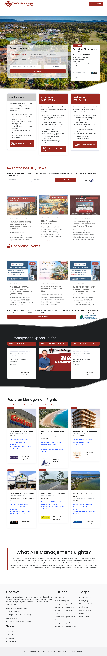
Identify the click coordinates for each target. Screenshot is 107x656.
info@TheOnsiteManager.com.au (19, 621)
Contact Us (83, 613)
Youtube (10, 632)
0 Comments (23, 208)
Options (53, 67)
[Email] (41, 180)
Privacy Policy (84, 617)
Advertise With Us (85, 610)
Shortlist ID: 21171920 (25, 373)
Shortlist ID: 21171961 (88, 453)
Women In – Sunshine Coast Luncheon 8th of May (51, 278)
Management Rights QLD (63, 604)
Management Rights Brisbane (65, 607)
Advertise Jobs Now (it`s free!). (52, 344)
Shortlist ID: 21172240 (25, 458)
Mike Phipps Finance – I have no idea (51, 211)
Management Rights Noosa (64, 623)
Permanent (17, 405)
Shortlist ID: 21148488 (25, 523)
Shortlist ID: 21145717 (57, 461)
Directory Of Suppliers (80, 12)
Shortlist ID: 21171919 (88, 373)
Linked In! (10, 635)
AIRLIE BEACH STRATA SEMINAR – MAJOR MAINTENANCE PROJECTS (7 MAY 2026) (21, 279)
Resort (26, 405)
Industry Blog (97, 12)
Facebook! (10, 638)
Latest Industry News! (27, 168)
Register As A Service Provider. (84, 344)
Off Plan (45, 405)
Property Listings (50, 12)
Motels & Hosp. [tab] (34, 54)
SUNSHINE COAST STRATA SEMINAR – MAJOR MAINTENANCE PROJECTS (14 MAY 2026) (84, 279)
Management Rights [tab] (17, 54)
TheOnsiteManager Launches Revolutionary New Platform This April (84, 213)
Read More (14, 235)
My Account (96, 4)
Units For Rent (59, 598)
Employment (64, 12)
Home (38, 12)
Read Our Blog (11, 641)
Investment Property (62, 601)
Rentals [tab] (47, 54)
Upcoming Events (23, 246)
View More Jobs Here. (16, 344)
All (9, 405)
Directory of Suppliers (86, 604)
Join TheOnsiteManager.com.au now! (21, 143)
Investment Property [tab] (17, 59)
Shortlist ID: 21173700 (88, 523)
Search (35, 71)
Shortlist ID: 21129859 (57, 518)
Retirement (35, 405)
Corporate (54, 405)
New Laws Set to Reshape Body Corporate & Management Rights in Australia (21, 214)
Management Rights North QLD (65, 626)
